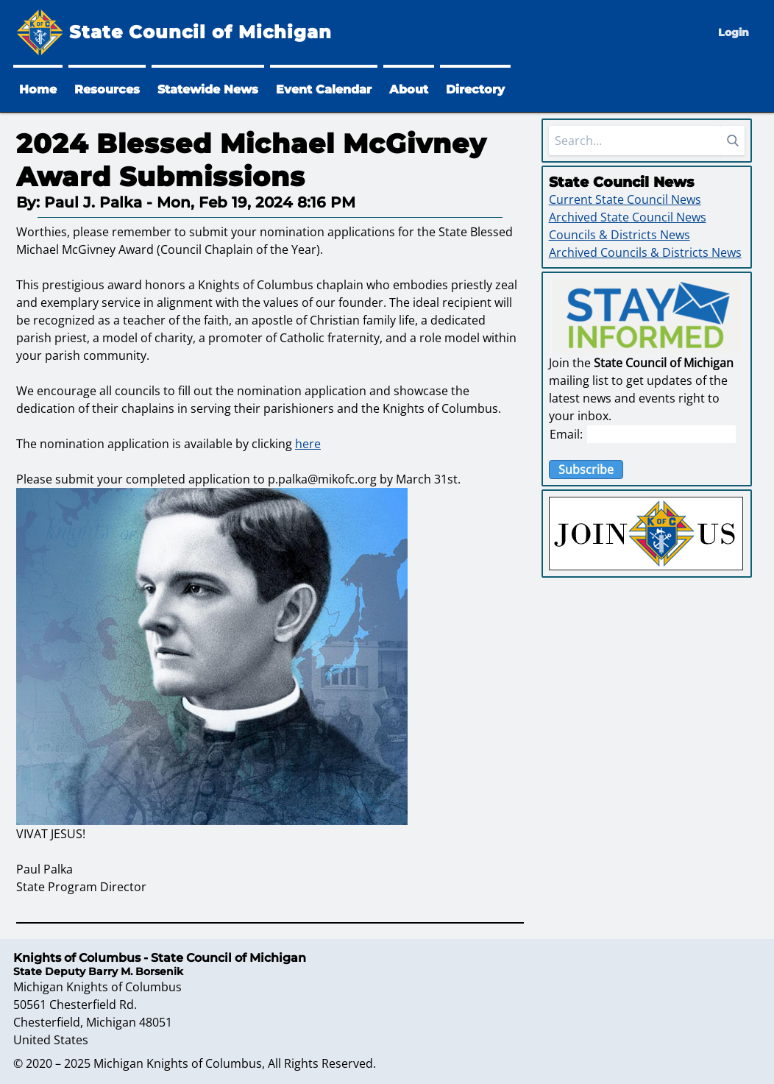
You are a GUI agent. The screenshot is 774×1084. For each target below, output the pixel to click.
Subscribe (586, 469)
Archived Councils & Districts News (645, 252)
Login (733, 32)
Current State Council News (625, 199)
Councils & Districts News (619, 235)
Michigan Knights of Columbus (177, 1063)
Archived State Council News (627, 217)
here (308, 444)
